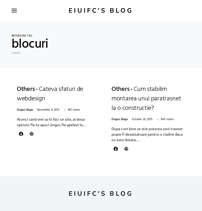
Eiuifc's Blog (101, 10)
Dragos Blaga (25, 110)
